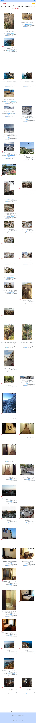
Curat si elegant (10, 459)
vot (2, 97)
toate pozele (7, 35)
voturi (2, 29)
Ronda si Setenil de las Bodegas (10, 33)
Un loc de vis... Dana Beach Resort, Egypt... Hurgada (10, 101)
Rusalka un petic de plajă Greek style (10, 50)
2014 (33, 3)
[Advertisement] (18, 63)
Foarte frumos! (10, 690)
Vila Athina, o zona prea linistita (28, 158)
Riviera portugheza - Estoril (10, 199)
